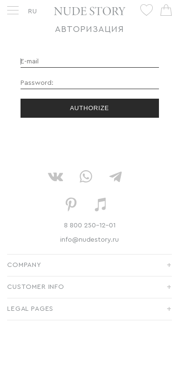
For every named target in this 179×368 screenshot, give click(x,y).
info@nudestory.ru (89, 239)
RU (32, 11)
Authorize (89, 108)
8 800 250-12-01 (90, 225)
